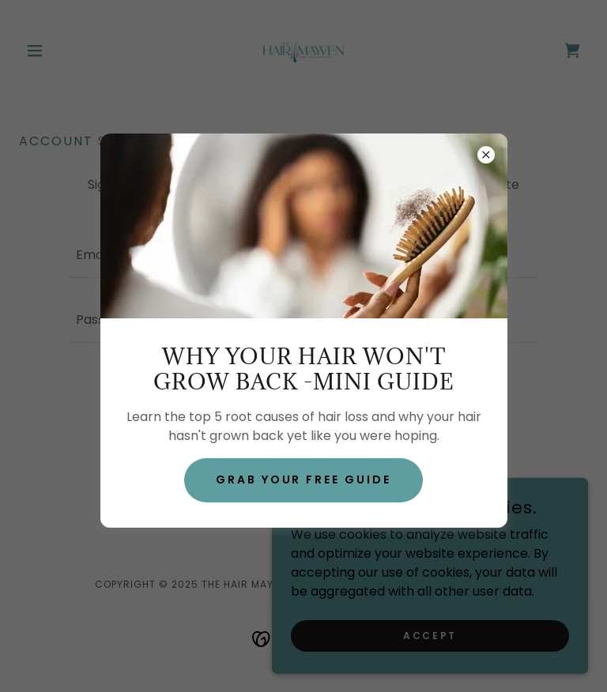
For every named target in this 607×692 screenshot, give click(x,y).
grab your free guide (304, 479)
